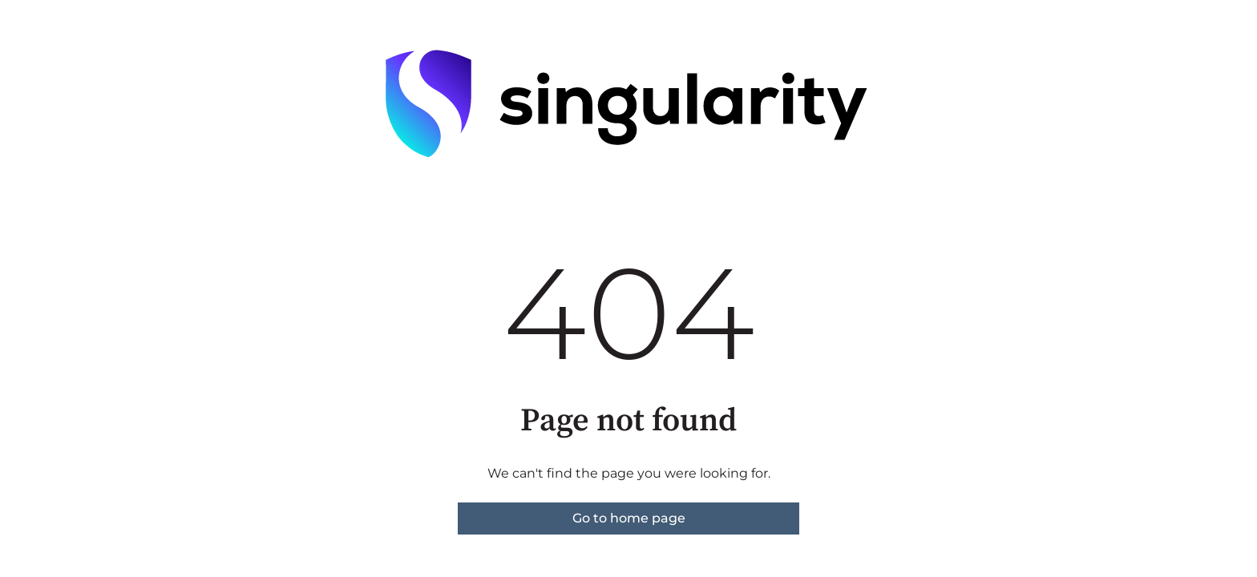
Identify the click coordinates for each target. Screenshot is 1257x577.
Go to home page (628, 518)
